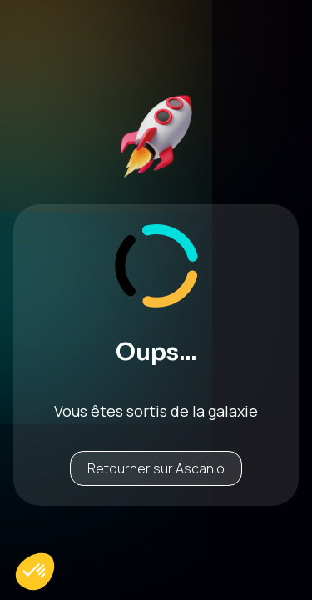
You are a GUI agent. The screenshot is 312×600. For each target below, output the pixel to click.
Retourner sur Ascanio (156, 468)
